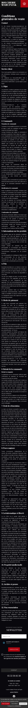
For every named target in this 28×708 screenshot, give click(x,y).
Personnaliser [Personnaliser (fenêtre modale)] (23, 704)
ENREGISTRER (14, 650)
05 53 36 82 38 (14, 676)
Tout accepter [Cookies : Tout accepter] (5, 704)
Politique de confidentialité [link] (14, 706)
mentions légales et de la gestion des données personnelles (15, 658)
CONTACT (14, 670)
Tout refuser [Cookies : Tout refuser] (14, 704)
